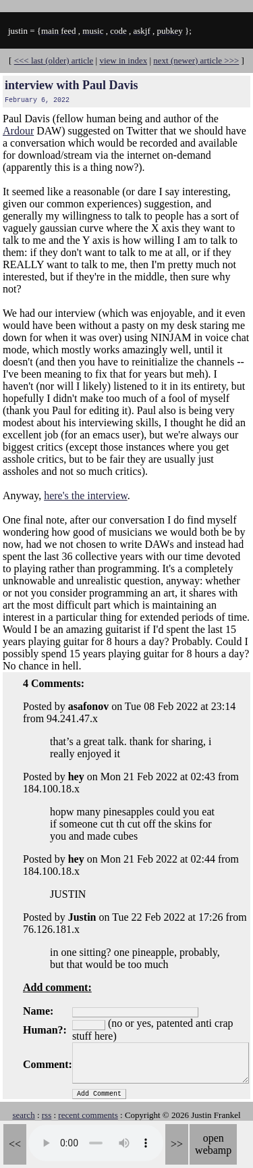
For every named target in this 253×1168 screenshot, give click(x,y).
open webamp (213, 1144)
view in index (123, 60)
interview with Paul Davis (71, 85)
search (23, 1115)
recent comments (87, 1115)
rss (46, 1115)
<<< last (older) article (54, 60)
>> (177, 1144)
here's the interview (86, 495)
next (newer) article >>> (196, 60)
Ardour (18, 130)
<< (15, 1144)
